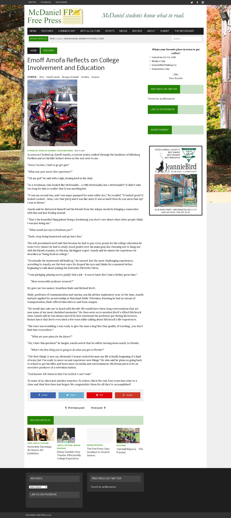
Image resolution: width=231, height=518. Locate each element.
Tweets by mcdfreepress (161, 99)
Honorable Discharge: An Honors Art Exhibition (38, 450)
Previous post (74, 408)
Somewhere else (161, 69)
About (150, 31)
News (31, 31)
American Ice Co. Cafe (165, 57)
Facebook (46, 2)
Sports (108, 31)
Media (122, 31)
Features (46, 31)
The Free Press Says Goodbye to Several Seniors (97, 452)
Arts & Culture (89, 31)
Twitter (32, 2)
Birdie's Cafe (159, 61)
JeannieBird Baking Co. (165, 65)
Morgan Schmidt (69, 77)
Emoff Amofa (51, 77)
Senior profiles (94, 445)
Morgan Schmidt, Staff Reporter (54, 151)
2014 (40, 77)
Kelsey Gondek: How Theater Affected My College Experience (68, 455)
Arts (28, 444)
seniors (94, 77)
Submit (163, 31)
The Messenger (182, 31)
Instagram (61, 2)
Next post (98, 408)
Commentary (65, 31)
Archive (135, 31)
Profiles (84, 77)
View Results (177, 78)
